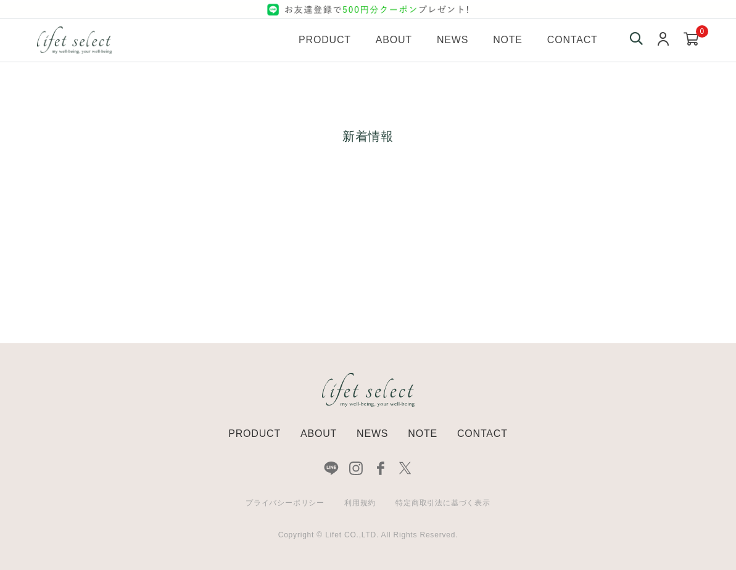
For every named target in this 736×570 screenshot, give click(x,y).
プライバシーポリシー (285, 503)
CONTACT (482, 433)
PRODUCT (254, 433)
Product (325, 40)
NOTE (422, 433)
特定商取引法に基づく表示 (442, 503)
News (452, 40)
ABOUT (318, 433)
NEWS (372, 433)
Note (508, 40)
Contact (572, 40)
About (394, 40)
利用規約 (360, 503)
